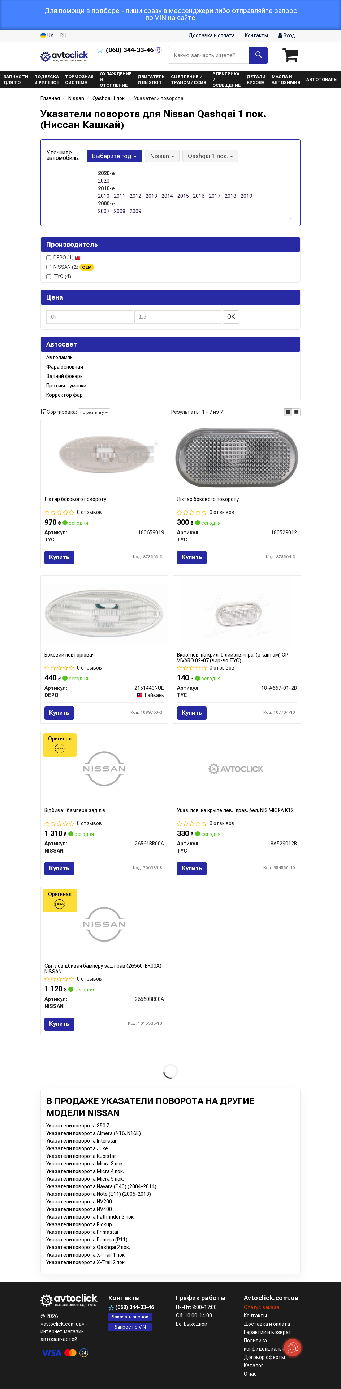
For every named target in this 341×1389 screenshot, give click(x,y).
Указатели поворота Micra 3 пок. (85, 1164)
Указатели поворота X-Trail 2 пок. (86, 1262)
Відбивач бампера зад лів (74, 810)
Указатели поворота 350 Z (78, 1126)
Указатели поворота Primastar (82, 1232)
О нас (250, 1374)
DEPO (63, 257)
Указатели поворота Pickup (79, 1224)
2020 (103, 181)
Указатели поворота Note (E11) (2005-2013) (98, 1194)
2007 (103, 211)
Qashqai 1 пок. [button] (210, 156)
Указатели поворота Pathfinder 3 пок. (90, 1217)
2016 (198, 196)
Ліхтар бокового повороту (75, 499)
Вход (286, 35)
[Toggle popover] (292, 1347)
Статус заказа (261, 1307)
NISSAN (70, 267)
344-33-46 (126, 50)
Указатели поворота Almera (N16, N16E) (93, 1133)
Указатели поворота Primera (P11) (87, 1240)
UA (47, 36)
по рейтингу (94, 412)
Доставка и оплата (212, 35)
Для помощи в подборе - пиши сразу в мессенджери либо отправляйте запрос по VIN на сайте (170, 14)
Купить (59, 557)
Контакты (256, 35)
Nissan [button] (162, 156)
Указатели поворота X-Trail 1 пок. (86, 1255)
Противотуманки (66, 385)
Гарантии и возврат (268, 1332)
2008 (119, 211)
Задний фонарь (64, 376)
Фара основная (64, 367)
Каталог (253, 1365)
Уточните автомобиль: (63, 155)
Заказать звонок (129, 1317)
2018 (230, 196)
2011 (119, 196)
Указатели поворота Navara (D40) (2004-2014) (101, 1186)
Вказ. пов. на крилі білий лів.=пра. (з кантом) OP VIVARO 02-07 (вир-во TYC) (232, 657)
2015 (183, 196)
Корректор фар (64, 395)
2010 (103, 196)
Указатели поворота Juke (77, 1148)
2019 (246, 196)
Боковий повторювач (69, 655)
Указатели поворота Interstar (81, 1141)
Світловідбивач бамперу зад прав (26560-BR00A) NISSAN (102, 968)
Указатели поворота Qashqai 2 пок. (88, 1247)
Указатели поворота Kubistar (81, 1156)
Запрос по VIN (130, 1327)
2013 (151, 196)
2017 (214, 196)
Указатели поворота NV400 (79, 1209)
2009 (135, 211)
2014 (167, 196)
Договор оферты (264, 1357)
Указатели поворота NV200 (79, 1202)
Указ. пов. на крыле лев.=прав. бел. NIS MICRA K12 (235, 810)
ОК (231, 316)
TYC (58, 276)
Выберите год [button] (114, 156)
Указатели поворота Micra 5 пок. (85, 1179)
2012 (135, 196)
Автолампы (60, 357)
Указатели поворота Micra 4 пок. (85, 1171)
